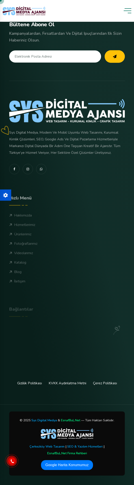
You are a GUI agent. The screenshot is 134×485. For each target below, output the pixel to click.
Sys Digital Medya (44, 420)
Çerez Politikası (105, 383)
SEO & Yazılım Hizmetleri (85, 446)
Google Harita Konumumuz (67, 465)
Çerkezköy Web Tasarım (47, 446)
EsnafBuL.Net (70, 420)
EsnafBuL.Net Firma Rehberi (67, 453)
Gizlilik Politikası (29, 383)
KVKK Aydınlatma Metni (67, 383)
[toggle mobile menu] (127, 10)
